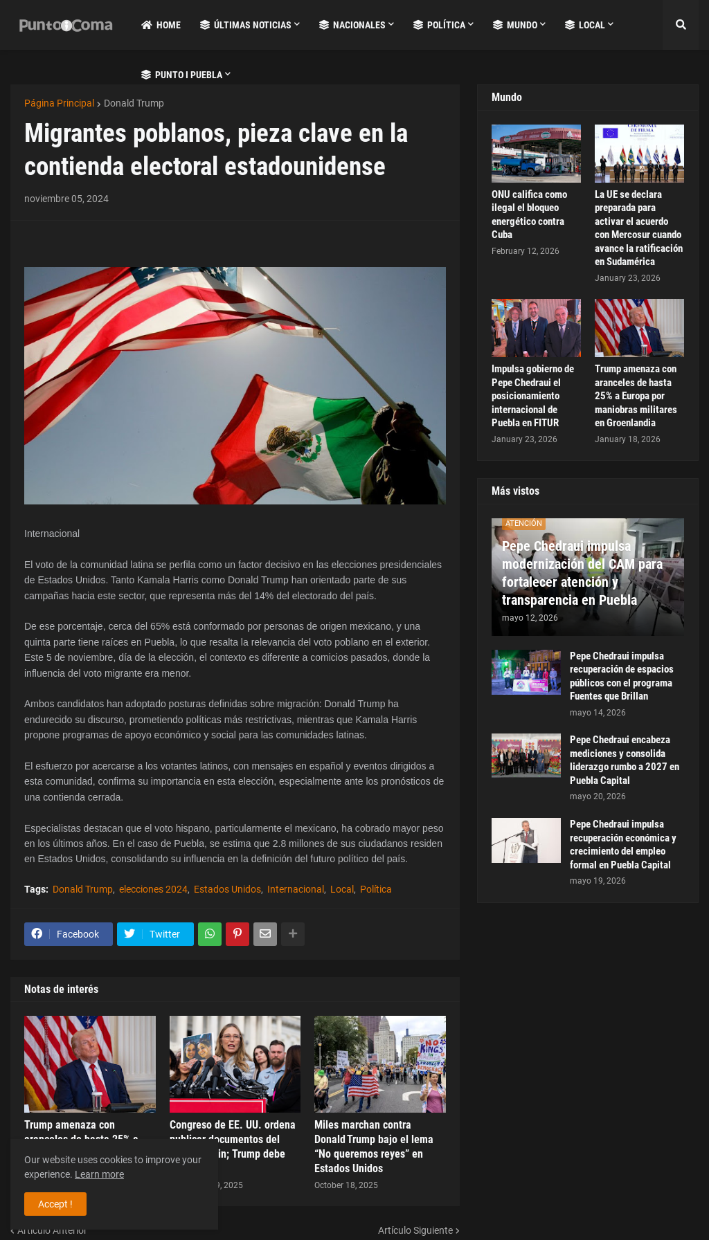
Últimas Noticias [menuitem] (245, 24)
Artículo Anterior (52, 1230)
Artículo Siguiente (415, 1230)
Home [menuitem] (161, 24)
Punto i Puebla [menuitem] (181, 74)
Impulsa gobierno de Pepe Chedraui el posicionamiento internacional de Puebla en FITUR (533, 396)
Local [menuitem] (585, 24)
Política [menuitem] (439, 24)
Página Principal (59, 103)
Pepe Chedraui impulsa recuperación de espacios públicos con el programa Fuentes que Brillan (622, 676)
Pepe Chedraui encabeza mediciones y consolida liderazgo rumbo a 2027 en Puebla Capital (624, 760)
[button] (681, 25)
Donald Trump (134, 103)
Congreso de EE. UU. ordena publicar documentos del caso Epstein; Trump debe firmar (233, 1146)
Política (376, 889)
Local (342, 889)
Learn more (99, 1174)
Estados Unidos (227, 889)
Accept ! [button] (55, 1204)
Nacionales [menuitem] (352, 24)
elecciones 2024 (153, 889)
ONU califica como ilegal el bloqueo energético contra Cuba (529, 214)
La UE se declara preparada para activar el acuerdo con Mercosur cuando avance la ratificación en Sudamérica (639, 228)
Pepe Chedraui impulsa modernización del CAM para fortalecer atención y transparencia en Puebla (582, 573)
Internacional (295, 889)
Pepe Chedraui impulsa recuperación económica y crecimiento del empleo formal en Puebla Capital (623, 844)
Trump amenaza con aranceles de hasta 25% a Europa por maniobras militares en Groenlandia (636, 396)
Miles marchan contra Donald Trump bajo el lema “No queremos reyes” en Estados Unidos (373, 1146)
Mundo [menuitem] (515, 24)
